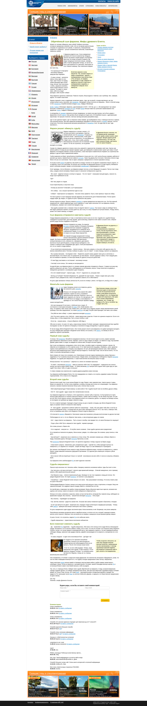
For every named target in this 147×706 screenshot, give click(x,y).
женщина (88, 313)
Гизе (73, 108)
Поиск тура (62, 5)
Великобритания (37, 72)
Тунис (33, 142)
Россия (34, 61)
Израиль (34, 94)
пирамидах (57, 104)
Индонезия (35, 102)
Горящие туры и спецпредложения (48, 673)
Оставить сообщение (65, 608)
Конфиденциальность (41, 702)
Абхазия (62, 28)
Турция (34, 146)
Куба (33, 120)
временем (62, 339)
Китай (33, 116)
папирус (61, 414)
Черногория (35, 160)
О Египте (53, 38)
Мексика (34, 127)
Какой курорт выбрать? (38, 47)
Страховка (90, 5)
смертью (79, 310)
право (75, 307)
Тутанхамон (101, 55)
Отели (81, 5)
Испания (34, 105)
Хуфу (78, 104)
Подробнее (53, 692)
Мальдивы (35, 124)
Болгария (34, 69)
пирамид (63, 113)
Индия (33, 98)
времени (79, 201)
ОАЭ (33, 131)
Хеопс (99, 57)
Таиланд (34, 138)
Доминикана (35, 91)
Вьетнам (34, 80)
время (82, 108)
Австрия (34, 65)
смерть (98, 330)
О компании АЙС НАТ (57, 702)
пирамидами (85, 166)
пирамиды (75, 102)
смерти (64, 115)
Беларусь (33, 28)
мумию (105, 121)
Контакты (102, 1)
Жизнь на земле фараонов (106, 59)
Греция (34, 83)
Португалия (35, 135)
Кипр (33, 113)
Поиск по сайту (113, 1)
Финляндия (35, 149)
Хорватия (34, 157)
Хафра (56, 107)
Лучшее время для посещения (37, 51)
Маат (77, 572)
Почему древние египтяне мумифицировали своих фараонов (105, 48)
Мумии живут (102, 52)
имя (60, 628)
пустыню (80, 158)
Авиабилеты (72, 5)
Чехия (33, 164)
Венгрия (34, 76)
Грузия (33, 87)
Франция (34, 153)
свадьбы (78, 289)
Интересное (112, 5)
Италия (34, 109)
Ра (88, 366)
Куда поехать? (101, 5)
